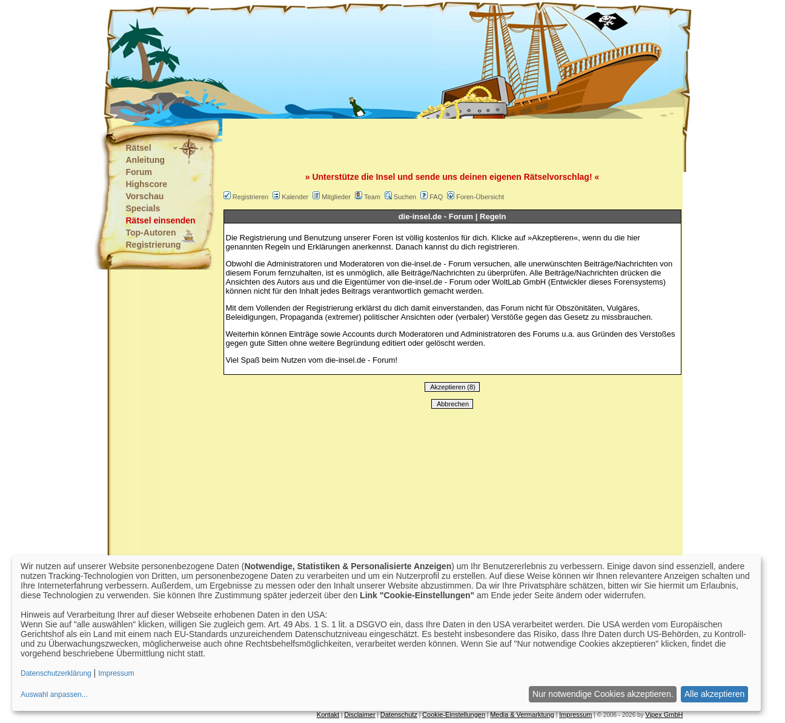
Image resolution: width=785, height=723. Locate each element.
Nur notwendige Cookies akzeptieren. (603, 694)
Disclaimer (359, 714)
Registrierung (153, 244)
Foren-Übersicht (480, 196)
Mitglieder (336, 196)
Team (372, 196)
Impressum (575, 714)
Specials (143, 208)
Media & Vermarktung (522, 714)
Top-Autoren (151, 232)
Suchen (405, 196)
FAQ (436, 196)
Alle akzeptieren (714, 694)
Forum (139, 172)
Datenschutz (398, 714)
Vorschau (145, 196)
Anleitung (145, 160)
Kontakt (328, 714)
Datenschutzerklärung (56, 673)
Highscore (146, 184)
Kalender (295, 196)
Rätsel (138, 148)
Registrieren (250, 196)
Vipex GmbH (664, 714)
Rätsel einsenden (161, 220)
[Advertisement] (332, 60)
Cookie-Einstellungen (453, 714)
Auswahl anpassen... (54, 694)
